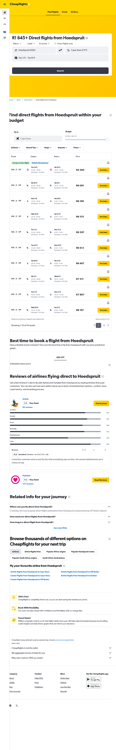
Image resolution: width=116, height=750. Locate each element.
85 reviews (32, 372)
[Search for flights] (4, 12)
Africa (23, 100)
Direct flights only (70, 43)
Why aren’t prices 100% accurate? (64, 625)
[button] (5, 4)
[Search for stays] (4, 18)
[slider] (110, 139)
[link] (101, 368)
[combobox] (49, 43)
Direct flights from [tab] (37, 519)
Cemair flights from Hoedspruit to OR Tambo (34, 547)
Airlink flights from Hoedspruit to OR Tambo (82, 539)
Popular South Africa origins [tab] (29, 525)
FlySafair (31, 440)
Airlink (30, 363)
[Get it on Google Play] (94, 646)
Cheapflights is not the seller (64, 615)
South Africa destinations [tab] (58, 525)
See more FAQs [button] (62, 495)
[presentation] (91, 38)
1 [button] (98, 290)
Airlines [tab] (20, 519)
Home (16, 100)
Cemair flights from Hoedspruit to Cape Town (35, 543)
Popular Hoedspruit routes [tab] (87, 519)
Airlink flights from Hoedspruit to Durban (81, 543)
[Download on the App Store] (94, 653)
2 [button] (104, 290)
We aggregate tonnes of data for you (64, 620)
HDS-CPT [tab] (63, 322)
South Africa (33, 100)
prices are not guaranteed (69, 607)
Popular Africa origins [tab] (60, 519)
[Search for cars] (4, 24)
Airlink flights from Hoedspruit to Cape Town (34, 539)
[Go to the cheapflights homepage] (20, 4)
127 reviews (32, 448)
